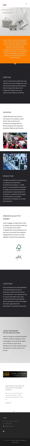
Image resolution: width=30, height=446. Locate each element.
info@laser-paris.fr (9, 426)
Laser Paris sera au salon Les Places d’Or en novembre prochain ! (14, 388)
